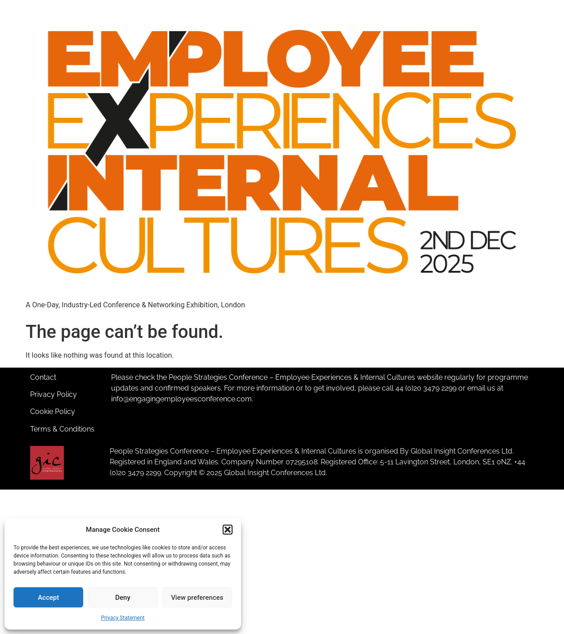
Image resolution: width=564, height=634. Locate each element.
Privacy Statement (122, 618)
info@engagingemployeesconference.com (181, 399)
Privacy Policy (53, 394)
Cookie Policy (52, 411)
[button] (227, 529)
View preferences (197, 598)
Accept (48, 598)
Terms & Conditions (62, 429)
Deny (122, 598)
